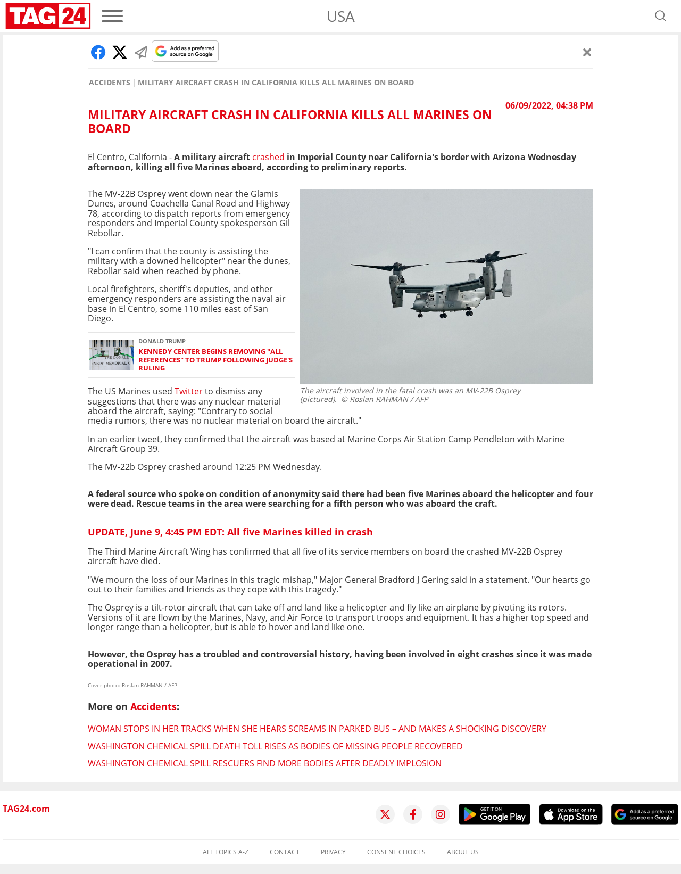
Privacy (333, 852)
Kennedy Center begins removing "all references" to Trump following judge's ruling (215, 360)
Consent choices (396, 852)
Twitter (190, 391)
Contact (285, 852)
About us (463, 852)
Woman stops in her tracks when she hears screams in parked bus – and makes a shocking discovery (317, 729)
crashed (268, 157)
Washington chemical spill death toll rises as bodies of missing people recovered (275, 746)
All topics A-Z (225, 852)
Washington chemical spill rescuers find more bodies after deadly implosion (265, 763)
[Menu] (112, 16)
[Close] (587, 52)
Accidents (109, 82)
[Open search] (661, 16)
